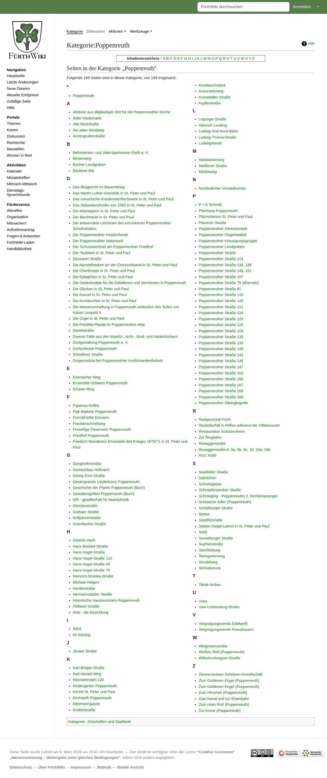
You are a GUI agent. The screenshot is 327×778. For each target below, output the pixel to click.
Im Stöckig (81, 635)
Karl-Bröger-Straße (88, 668)
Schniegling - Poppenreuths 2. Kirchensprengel (238, 496)
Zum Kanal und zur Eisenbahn (224, 699)
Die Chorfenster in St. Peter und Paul (104, 271)
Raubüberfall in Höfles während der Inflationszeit (239, 425)
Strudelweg (208, 562)
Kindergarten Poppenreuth (95, 686)
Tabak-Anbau (210, 585)
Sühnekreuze (210, 568)
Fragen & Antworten (23, 236)
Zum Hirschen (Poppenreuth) (223, 692)
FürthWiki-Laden (20, 242)
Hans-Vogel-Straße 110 (92, 558)
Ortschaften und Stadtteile (109, 722)
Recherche (16, 143)
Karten (12, 130)
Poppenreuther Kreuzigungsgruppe (228, 241)
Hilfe (10, 108)
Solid (203, 532)
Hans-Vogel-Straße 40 (91, 564)
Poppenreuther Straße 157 (221, 277)
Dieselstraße (83, 330)
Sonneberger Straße (216, 538)
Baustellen (16, 149)
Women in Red (19, 155)
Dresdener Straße (88, 354)
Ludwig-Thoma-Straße (217, 137)
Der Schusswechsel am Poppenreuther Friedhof (113, 247)
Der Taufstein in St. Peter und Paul (102, 253)
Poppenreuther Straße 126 (221, 325)
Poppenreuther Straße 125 (221, 319)
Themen (14, 123)
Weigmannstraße (213, 646)
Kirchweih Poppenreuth (92, 698)
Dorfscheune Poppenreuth (95, 349)
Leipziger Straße (212, 119)
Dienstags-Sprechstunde (18, 192)
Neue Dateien (18, 89)
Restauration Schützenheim (222, 431)
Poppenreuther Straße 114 (221, 259)
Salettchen (208, 478)
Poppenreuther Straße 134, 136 (225, 265)
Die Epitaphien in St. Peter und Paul (103, 277)
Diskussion (16, 136)
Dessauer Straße (87, 259)
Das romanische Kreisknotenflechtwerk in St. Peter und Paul (123, 199)
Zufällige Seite (19, 101)
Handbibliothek (19, 249)
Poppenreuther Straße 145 (221, 361)
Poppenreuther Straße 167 (221, 385)
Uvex (203, 601)
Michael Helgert (86, 582)
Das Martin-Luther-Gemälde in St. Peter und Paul (114, 193)
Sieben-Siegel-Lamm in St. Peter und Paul (234, 526)
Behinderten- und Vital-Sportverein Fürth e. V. (111, 153)
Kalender (14, 171)
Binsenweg (82, 158)
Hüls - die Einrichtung (91, 612)
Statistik (104, 767)
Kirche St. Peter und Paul (94, 692)
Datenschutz (21, 767)
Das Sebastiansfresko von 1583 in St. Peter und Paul (117, 205)
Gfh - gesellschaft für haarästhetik (101, 500)
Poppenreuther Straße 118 (221, 295)
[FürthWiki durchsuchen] (243, 7)
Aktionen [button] (116, 31)
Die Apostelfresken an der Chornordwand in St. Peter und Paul (125, 265)
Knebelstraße (84, 710)
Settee (204, 514)
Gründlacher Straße (89, 524)
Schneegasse (210, 484)
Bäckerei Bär (83, 171)
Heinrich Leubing (213, 125)
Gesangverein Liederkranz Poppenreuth (106, 482)
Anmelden (302, 7)
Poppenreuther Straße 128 (221, 331)
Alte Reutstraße (86, 124)
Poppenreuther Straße (217, 253)
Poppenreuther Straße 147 (221, 367)
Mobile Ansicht (130, 767)
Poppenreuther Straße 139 (221, 349)
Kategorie (75, 31)
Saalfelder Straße (213, 472)
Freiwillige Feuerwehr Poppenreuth (102, 429)
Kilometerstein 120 (88, 680)
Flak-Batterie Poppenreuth (95, 412)
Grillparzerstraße (87, 518)
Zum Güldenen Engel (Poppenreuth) (229, 687)
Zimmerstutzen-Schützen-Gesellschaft (231, 674)
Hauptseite (16, 76)
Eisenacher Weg (86, 377)
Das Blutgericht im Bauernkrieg (99, 187)
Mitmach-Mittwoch (22, 184)
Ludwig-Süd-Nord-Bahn (218, 131)
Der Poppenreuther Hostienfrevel (100, 235)
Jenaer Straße (85, 651)
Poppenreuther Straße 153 (221, 373)
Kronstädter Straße (214, 97)
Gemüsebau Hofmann (91, 470)
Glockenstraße (85, 506)
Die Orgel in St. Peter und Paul (98, 318)
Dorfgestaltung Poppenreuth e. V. (100, 342)
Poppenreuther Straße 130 (221, 337)
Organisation (17, 217)
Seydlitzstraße (211, 520)
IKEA (77, 629)
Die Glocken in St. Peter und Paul (101, 289)
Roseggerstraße (212, 443)
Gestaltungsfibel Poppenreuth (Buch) (103, 494)
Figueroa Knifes (86, 405)
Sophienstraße (211, 544)
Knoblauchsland (212, 85)
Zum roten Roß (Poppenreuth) (224, 704)
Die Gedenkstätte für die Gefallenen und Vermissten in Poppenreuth (129, 283)
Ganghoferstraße (87, 464)
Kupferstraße (209, 103)
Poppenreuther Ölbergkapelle (223, 403)
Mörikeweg (208, 172)
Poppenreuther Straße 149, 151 (225, 271)
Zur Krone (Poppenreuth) (220, 711)
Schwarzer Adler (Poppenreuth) (225, 502)
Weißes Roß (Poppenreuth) (222, 652)
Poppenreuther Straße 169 (221, 397)
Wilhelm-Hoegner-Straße (219, 658)
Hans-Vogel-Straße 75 (91, 570)
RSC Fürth (208, 455)
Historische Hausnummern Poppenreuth (106, 600)
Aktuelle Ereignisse (23, 95)
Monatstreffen (18, 178)
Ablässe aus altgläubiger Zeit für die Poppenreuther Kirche (121, 112)
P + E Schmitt (210, 205)
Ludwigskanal (210, 143)
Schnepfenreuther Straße (220, 490)
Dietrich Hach (84, 540)
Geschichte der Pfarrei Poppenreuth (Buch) (109, 488)
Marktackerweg (211, 160)
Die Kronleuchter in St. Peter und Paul (104, 301)
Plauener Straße (212, 223)
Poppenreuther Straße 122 (221, 307)
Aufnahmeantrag (21, 230)
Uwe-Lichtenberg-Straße (219, 607)
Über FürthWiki (51, 767)
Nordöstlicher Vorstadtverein (222, 188)
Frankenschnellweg (89, 424)
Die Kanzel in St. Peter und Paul (99, 295)
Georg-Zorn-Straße (89, 476)
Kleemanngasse (86, 704)
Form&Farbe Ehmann (91, 417)
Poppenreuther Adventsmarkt (223, 229)
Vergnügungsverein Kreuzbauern (226, 629)
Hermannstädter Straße (92, 594)
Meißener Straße (213, 166)
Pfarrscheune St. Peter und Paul (226, 217)
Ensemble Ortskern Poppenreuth (100, 383)
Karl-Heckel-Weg (87, 674)
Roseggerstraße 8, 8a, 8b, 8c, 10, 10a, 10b (235, 450)
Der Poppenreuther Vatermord (98, 241)
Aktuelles (14, 210)
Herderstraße (84, 588)
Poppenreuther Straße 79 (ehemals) (229, 283)
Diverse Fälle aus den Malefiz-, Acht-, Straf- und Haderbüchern (125, 337)
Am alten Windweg (88, 130)
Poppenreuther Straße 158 (221, 379)
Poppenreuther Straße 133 (221, 343)
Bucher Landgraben (89, 165)
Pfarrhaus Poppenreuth (218, 211)
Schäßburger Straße (216, 508)
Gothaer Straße (86, 512)
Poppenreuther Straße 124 (221, 313)
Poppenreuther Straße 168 (221, 391)
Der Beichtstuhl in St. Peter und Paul (103, 217)
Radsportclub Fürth (215, 419)
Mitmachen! (16, 223)
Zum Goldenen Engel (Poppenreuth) (229, 680)
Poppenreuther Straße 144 (221, 355)
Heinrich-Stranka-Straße (93, 576)
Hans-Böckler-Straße (90, 546)
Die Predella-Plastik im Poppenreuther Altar (109, 325)
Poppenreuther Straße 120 (221, 301)
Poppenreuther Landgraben (222, 247)
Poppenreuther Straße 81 (220, 289)
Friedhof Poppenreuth (91, 436)
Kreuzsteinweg (211, 91)
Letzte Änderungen (23, 82)
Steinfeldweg (209, 550)
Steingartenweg (212, 556)
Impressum (81, 767)
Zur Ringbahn (210, 437)
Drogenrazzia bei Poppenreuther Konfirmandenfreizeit (118, 361)
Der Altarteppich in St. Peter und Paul (104, 211)
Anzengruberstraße (89, 136)
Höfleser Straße (86, 606)
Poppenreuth (83, 96)
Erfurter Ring (83, 389)
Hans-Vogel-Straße (89, 552)
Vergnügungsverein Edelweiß (223, 624)
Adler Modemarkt (87, 118)
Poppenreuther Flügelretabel (223, 235)
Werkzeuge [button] (139, 31)
